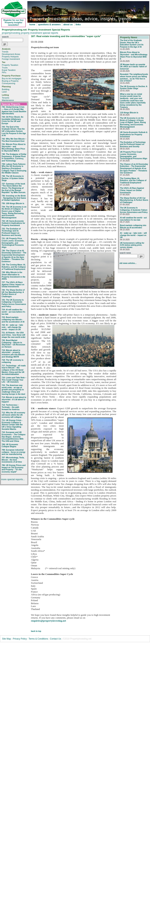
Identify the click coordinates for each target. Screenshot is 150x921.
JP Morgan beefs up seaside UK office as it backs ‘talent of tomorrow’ (133, 66)
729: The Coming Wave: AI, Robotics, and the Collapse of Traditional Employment (14, 267)
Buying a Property (10, 81)
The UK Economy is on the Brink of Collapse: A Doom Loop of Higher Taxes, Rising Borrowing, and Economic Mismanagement (133, 122)
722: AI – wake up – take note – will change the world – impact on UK (12, 327)
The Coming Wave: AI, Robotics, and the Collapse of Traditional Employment (133, 180)
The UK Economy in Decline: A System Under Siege (133, 87)
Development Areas (11, 54)
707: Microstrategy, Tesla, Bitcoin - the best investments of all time (13, 460)
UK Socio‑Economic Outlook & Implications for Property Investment (133, 134)
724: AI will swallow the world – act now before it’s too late (13, 312)
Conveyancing (8, 83)
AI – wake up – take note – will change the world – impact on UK (133, 235)
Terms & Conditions (38, 638)
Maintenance (8, 100)
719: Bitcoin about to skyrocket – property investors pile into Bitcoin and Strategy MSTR (13, 353)
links (78, 24)
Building (5, 89)
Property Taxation (10, 65)
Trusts (5, 67)
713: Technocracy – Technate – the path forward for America (11, 407)
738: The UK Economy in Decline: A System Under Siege (13, 178)
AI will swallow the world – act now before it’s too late (133, 219)
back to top (36, 631)
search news (125, 253)
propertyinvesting (11, 32)
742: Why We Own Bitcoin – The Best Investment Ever (14, 140)
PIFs (4, 72)
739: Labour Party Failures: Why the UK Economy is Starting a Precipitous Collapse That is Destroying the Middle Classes (14, 168)
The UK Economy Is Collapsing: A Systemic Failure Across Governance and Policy (134, 210)
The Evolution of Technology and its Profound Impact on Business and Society (133, 144)
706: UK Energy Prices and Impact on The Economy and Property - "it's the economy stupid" (14, 468)
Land (4, 92)
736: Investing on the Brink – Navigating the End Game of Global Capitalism (14, 198)
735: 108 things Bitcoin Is (13, 203)
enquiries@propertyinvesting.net (48, 620)
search (5, 37)
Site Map (6, 638)
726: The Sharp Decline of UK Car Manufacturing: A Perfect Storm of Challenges (13, 293)
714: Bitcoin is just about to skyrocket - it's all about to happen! (14, 399)
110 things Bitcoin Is (129, 113)
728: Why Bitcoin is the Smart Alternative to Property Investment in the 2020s (13, 275)
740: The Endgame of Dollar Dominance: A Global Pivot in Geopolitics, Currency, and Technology (14, 157)
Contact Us (55, 638)
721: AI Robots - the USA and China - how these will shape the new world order (14, 335)
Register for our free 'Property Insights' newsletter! (13, 22)
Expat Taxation (9, 70)
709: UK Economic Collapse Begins (10, 445)
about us (68, 24)
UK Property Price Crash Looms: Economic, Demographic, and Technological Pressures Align (133, 155)
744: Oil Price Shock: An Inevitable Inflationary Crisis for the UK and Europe (12, 120)
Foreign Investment (11, 59)
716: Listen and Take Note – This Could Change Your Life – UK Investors (14, 380)
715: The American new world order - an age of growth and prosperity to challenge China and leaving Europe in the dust (13, 389)
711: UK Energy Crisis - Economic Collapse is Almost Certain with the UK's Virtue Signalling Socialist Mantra (12, 424)
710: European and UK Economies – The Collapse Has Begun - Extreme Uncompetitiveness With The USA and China (14, 436)
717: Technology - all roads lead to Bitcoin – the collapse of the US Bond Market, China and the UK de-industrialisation (14, 370)
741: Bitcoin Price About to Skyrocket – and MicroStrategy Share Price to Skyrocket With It (14, 147)
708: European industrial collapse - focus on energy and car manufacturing (13, 452)
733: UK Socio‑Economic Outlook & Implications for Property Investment (13, 223)
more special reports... (13, 479)
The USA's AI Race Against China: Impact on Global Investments (132, 190)
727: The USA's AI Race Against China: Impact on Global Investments (13, 284)
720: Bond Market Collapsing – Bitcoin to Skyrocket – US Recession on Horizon (13, 343)
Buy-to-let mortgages (11, 78)
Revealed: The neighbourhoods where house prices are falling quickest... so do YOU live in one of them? (134, 77)
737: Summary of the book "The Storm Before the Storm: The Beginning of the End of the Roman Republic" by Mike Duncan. (14, 188)
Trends (5, 52)
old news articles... (127, 263)
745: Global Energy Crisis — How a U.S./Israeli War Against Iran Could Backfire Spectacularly (14, 110)
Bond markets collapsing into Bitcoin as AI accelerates (133, 226)
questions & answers (49, 24)
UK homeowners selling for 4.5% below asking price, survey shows (132, 245)
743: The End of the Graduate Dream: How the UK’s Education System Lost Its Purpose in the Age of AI (14, 131)
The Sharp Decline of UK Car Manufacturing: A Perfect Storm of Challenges (134, 200)
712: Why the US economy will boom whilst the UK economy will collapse (13, 415)
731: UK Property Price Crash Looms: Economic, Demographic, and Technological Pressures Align (13, 242)
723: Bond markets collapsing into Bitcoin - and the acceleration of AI (13, 319)
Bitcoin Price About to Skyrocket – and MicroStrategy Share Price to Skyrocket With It (133, 55)
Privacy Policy (20, 638)
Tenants (5, 98)
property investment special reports (39, 32)
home (32, 24)
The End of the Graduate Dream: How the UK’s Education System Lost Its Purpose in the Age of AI (131, 43)
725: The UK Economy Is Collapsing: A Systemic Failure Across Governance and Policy (14, 303)
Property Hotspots (10, 56)
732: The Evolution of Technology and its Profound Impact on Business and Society (11, 232)
